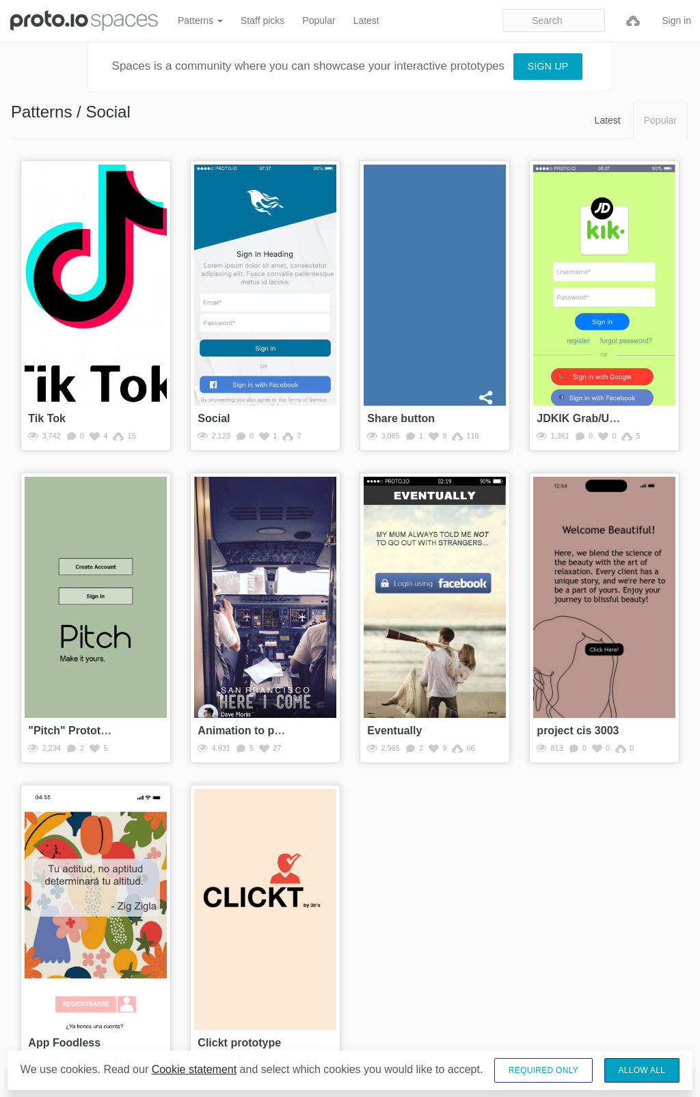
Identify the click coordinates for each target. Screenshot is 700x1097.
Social (214, 418)
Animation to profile (249, 730)
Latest (366, 20)
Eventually (394, 730)
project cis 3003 (578, 730)
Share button (401, 418)
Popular (318, 20)
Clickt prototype (239, 1043)
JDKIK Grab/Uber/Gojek (598, 418)
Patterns (200, 20)
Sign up (548, 66)
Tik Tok (47, 418)
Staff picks (262, 20)
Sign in (676, 20)
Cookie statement (194, 1070)
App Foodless (64, 1043)
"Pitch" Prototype (73, 730)
